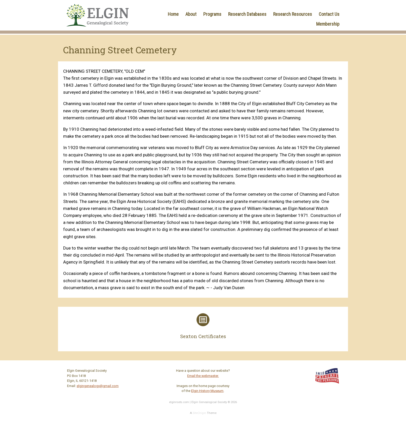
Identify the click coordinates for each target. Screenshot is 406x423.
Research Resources (292, 14)
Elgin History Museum (207, 391)
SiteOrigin (199, 413)
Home (173, 14)
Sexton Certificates (203, 336)
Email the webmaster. (203, 376)
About (191, 14)
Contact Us (329, 14)
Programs (212, 14)
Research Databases (247, 14)
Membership (327, 24)
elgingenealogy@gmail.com (98, 386)
